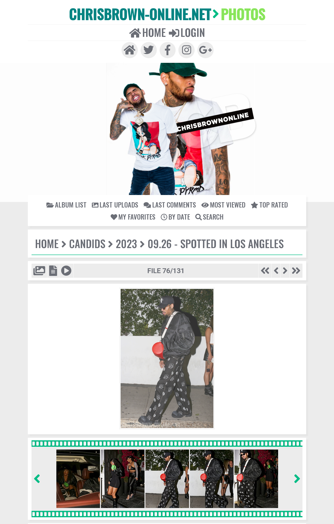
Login (186, 31)
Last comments (169, 203)
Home (148, 31)
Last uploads (116, 203)
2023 (125, 241)
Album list (68, 203)
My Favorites (133, 215)
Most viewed (222, 203)
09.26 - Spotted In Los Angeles (213, 241)
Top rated (267, 203)
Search (209, 215)
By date (175, 215)
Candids (87, 241)
